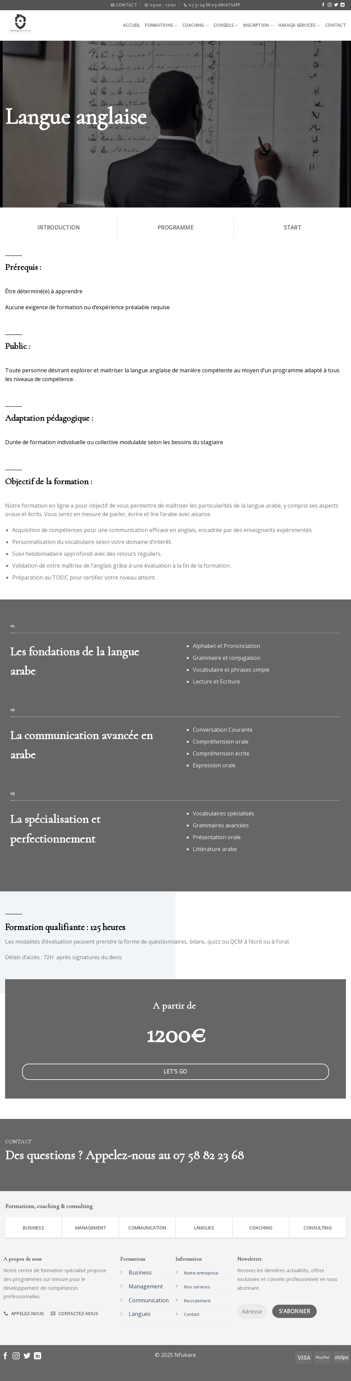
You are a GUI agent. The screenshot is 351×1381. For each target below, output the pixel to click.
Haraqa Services (299, 25)
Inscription (258, 25)
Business (140, 1272)
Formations (161, 25)
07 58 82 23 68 (208, 1155)
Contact (335, 25)
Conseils (226, 25)
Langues (140, 1314)
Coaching (195, 25)
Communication (149, 1300)
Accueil (131, 25)
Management (146, 1286)
